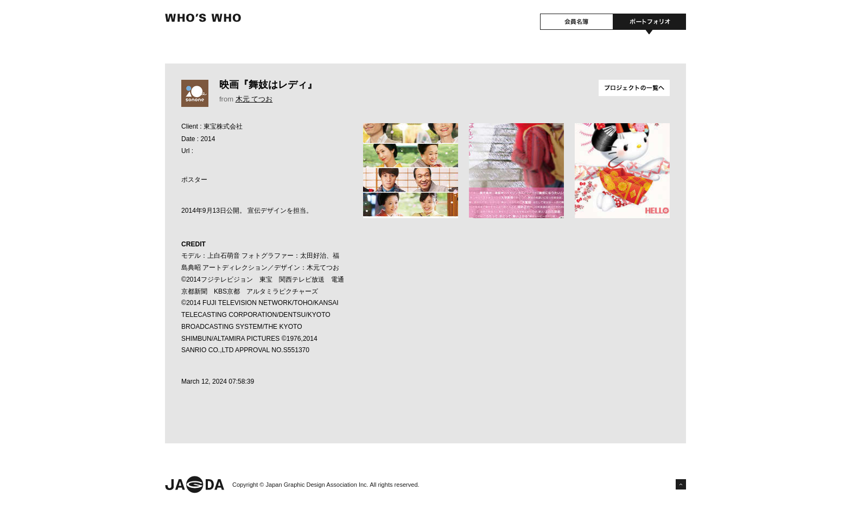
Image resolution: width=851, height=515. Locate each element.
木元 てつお (254, 99)
